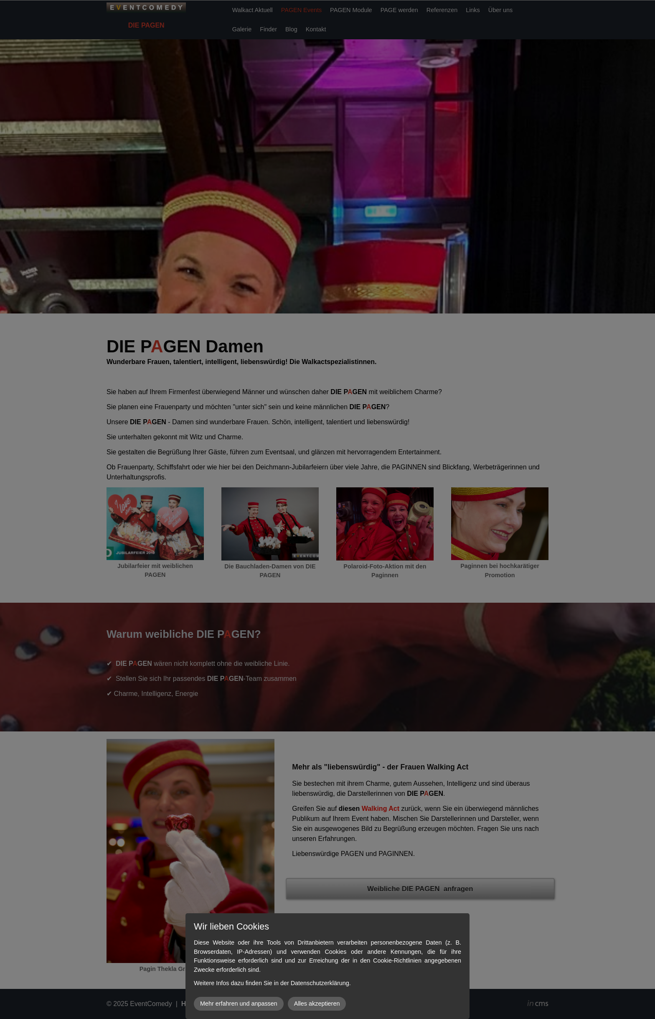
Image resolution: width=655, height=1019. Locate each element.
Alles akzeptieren (317, 1003)
